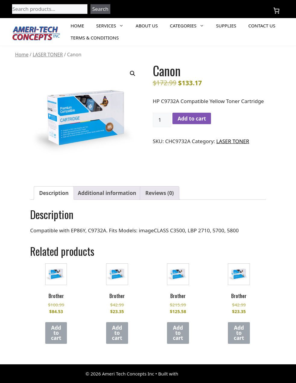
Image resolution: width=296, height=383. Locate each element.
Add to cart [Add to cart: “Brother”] (56, 332)
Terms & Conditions (95, 38)
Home (77, 26)
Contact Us (262, 26)
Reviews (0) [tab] (159, 193)
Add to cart (192, 118)
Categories (190, 26)
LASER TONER (48, 54)
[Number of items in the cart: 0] (276, 10)
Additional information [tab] (107, 193)
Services (113, 26)
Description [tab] (53, 193)
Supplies (226, 26)
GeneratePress (194, 374)
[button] (132, 73)
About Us (147, 26)
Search (100, 8)
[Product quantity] (162, 120)
